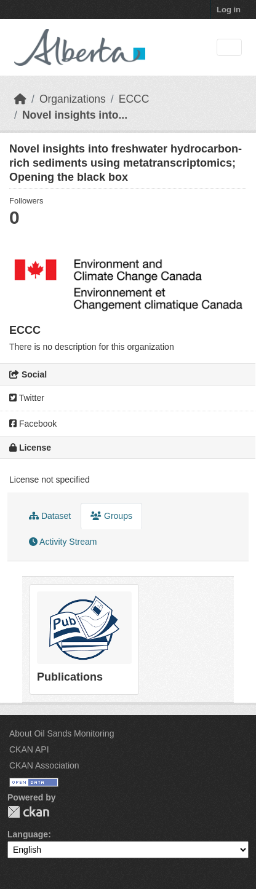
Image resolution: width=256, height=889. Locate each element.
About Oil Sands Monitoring (61, 733)
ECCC (134, 99)
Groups (111, 516)
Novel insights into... (74, 115)
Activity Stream (63, 542)
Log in (229, 9)
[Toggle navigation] (229, 48)
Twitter (26, 398)
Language (27, 834)
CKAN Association (44, 765)
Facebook (33, 424)
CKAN (28, 811)
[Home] (20, 99)
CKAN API (29, 749)
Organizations (72, 99)
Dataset (50, 516)
